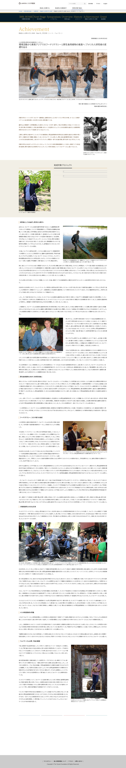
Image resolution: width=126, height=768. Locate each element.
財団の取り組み (28, 11)
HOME (20, 11)
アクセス (98, 3)
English (105, 3)
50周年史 (36, 11)
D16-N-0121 (67, 179)
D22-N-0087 (67, 215)
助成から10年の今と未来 (46, 11)
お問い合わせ (78, 761)
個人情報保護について (60, 761)
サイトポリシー (48, 761)
